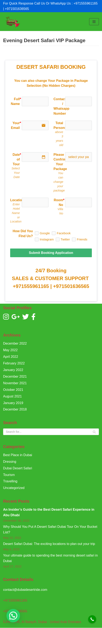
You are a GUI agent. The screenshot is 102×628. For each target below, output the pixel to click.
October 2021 (13, 389)
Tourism (9, 475)
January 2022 (13, 370)
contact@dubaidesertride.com (25, 589)
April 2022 (10, 356)
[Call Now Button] (92, 619)
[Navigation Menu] (94, 21)
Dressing (9, 461)
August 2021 (12, 396)
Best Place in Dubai (17, 455)
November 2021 (15, 383)
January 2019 (13, 403)
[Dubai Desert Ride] (12, 21)
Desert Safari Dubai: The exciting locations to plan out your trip (49, 544)
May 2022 (10, 350)
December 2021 (15, 376)
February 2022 (14, 363)
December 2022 (15, 343)
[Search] (51, 431)
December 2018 (15, 409)
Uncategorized (13, 488)
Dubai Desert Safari (17, 468)
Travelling (10, 481)
